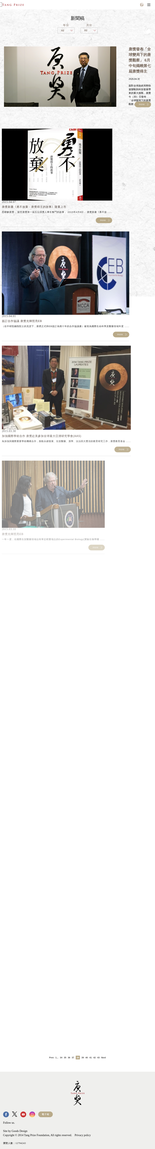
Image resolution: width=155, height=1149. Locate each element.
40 (86, 1057)
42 (94, 1057)
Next (103, 1057)
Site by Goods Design (15, 1131)
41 (90, 1057)
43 (98, 1057)
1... (56, 1057)
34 (61, 1057)
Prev (51, 1057)
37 (73, 1057)
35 (65, 1057)
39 (82, 1057)
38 (78, 1057)
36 (69, 1057)
